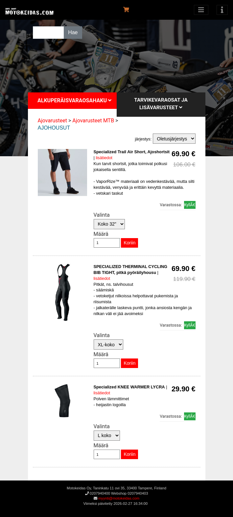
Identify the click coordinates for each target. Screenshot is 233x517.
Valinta (102, 215)
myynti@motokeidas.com (118, 498)
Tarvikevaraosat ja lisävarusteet (161, 104)
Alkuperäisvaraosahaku (74, 100)
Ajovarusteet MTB (93, 120)
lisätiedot (104, 157)
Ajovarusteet (52, 120)
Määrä (101, 234)
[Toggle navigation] (222, 10)
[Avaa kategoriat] (201, 10)
